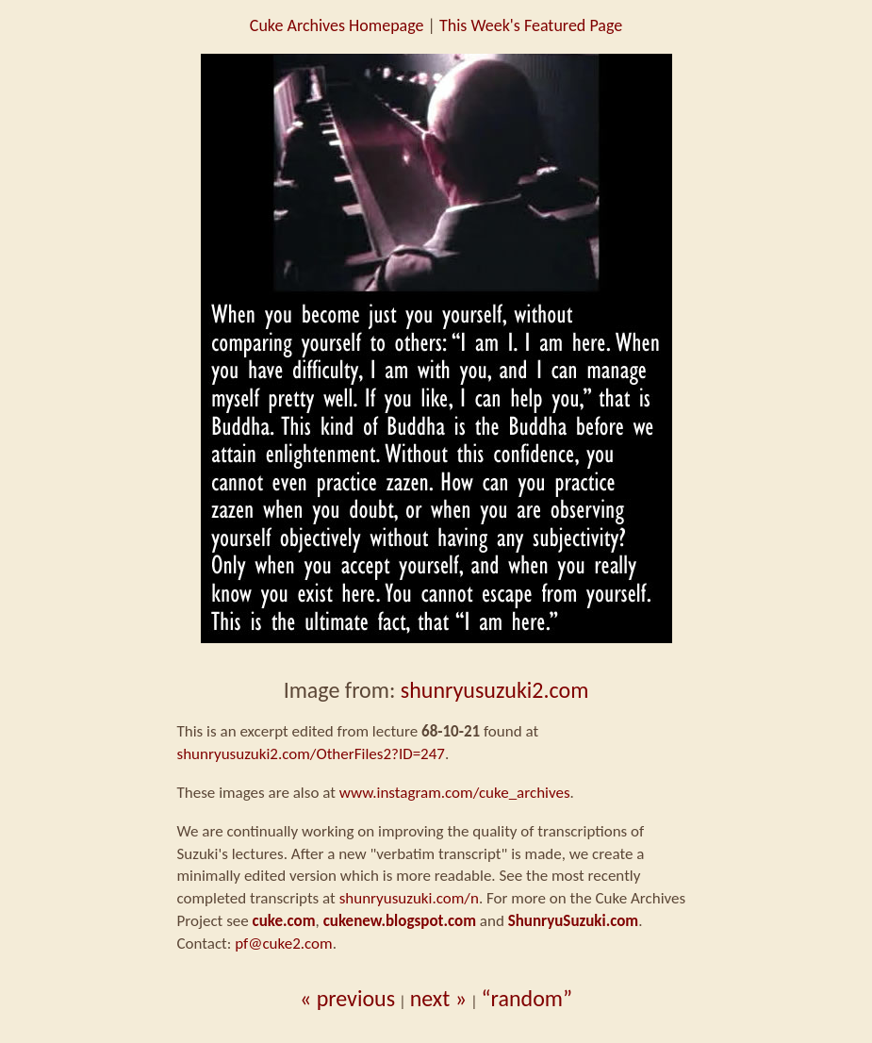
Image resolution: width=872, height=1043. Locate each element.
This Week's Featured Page (530, 25)
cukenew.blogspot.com (399, 921)
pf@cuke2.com (283, 943)
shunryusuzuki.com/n (409, 898)
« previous (347, 998)
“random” (527, 998)
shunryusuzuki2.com (495, 690)
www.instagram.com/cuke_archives (454, 793)
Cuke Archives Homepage (337, 25)
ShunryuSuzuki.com (573, 921)
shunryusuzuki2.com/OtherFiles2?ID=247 (311, 754)
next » (438, 998)
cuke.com (284, 921)
